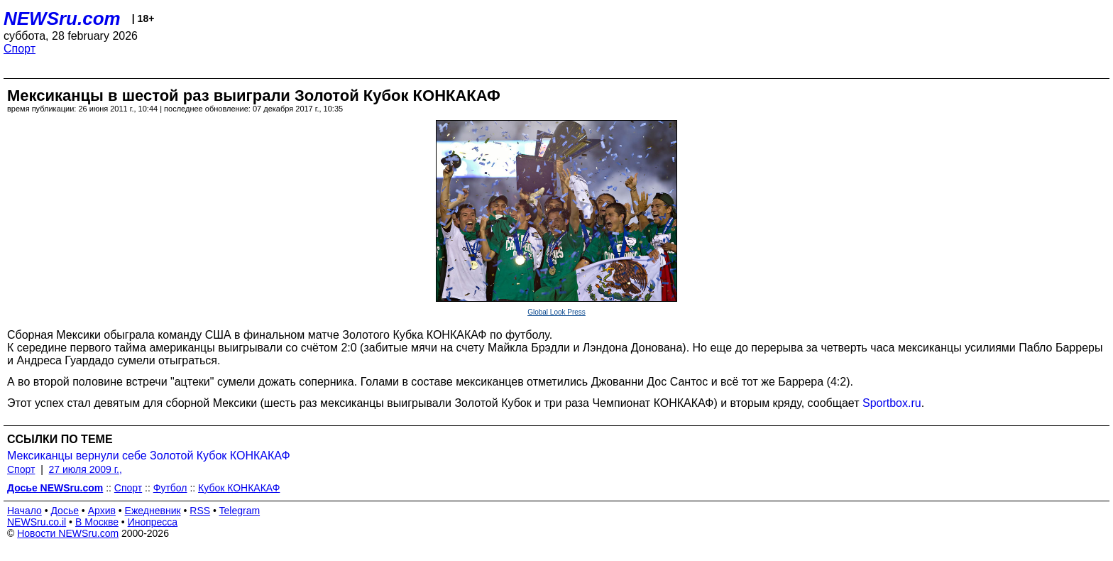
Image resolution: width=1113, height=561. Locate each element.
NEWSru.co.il (36, 522)
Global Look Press (556, 312)
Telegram (240, 510)
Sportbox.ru (891, 403)
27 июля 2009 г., (85, 469)
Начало (24, 510)
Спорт (19, 49)
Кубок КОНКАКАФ (239, 488)
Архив (102, 510)
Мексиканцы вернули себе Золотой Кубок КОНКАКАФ (148, 456)
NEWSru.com (62, 18)
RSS (200, 510)
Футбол (170, 488)
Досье (64, 510)
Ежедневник (153, 510)
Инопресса (153, 522)
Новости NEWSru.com (68, 533)
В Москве (97, 522)
